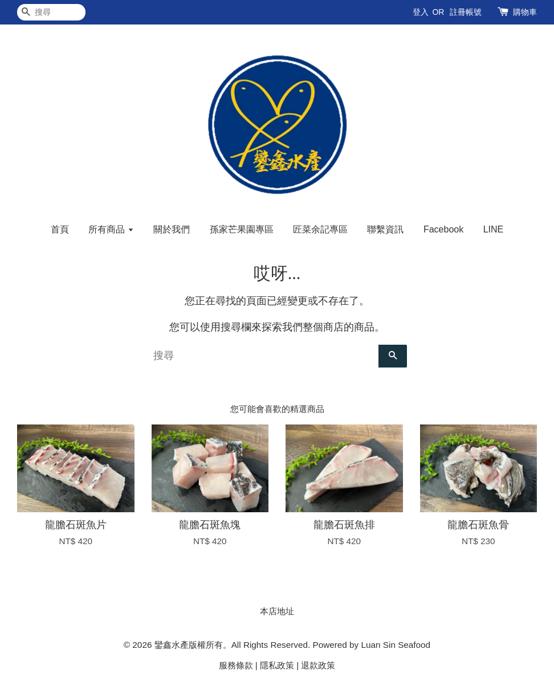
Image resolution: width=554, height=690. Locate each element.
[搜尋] (51, 12)
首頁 (60, 229)
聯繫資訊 (385, 229)
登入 (421, 12)
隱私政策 (277, 665)
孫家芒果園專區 (242, 229)
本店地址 (277, 611)
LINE (493, 229)
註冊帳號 (466, 12)
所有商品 (110, 229)
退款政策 (318, 665)
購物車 (525, 12)
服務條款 (236, 665)
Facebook (443, 229)
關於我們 (171, 229)
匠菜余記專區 (320, 229)
